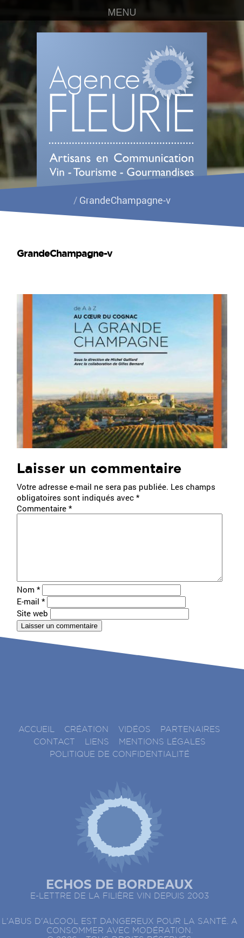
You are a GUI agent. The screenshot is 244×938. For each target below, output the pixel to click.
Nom (28, 602)
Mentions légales (162, 755)
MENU (122, 12)
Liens (97, 755)
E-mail (31, 614)
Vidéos (134, 743)
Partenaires (190, 743)
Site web (32, 626)
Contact (54, 755)
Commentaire (44, 508)
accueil (36, 743)
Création (86, 743)
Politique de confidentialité (119, 767)
